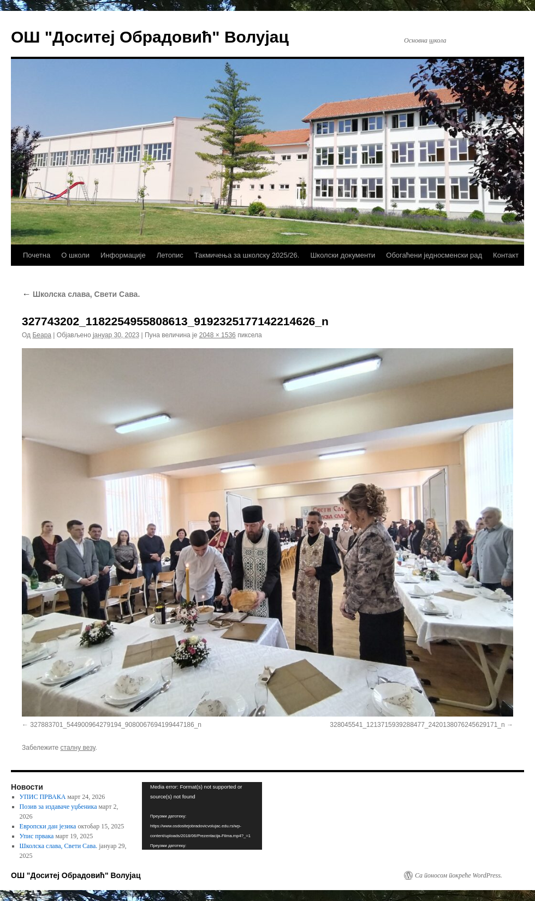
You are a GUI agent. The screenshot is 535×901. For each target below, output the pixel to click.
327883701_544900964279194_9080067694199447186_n (115, 725)
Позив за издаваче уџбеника (58, 806)
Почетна (36, 255)
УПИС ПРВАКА (43, 797)
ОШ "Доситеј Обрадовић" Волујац (150, 37)
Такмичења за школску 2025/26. (247, 255)
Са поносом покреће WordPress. (458, 875)
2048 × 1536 (217, 335)
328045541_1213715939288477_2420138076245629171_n (417, 725)
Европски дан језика (48, 826)
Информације (123, 255)
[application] (202, 816)
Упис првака (37, 836)
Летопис (170, 255)
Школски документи (342, 255)
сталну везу (78, 747)
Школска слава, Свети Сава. (81, 294)
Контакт (506, 255)
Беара (41, 335)
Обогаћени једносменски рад (434, 255)
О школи (75, 255)
